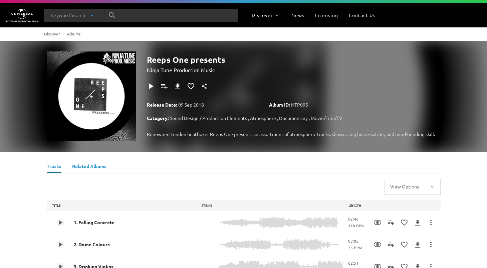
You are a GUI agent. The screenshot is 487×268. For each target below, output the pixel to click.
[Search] (112, 15)
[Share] (204, 86)
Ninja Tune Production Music (181, 69)
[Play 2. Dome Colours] (60, 245)
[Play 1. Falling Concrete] (60, 223)
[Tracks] (54, 167)
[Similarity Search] (378, 223)
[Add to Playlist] (164, 86)
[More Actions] (431, 223)
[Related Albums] (89, 167)
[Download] (178, 86)
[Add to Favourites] (191, 86)
